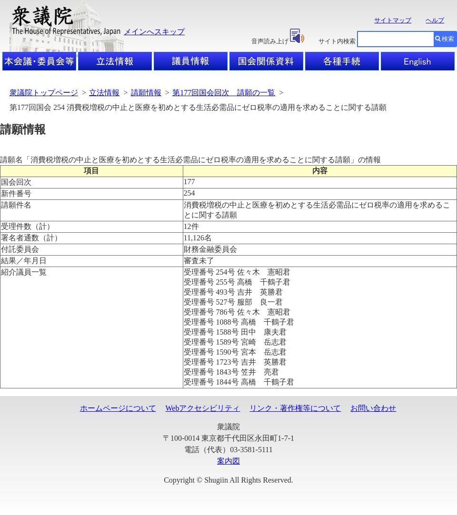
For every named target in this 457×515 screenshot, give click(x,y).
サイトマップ (392, 20)
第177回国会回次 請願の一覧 (223, 93)
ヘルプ (435, 20)
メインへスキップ (154, 32)
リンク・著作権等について (295, 408)
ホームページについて (118, 408)
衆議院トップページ (44, 93)
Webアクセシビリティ (203, 408)
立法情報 (104, 93)
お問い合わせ (373, 408)
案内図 (228, 461)
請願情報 (146, 93)
